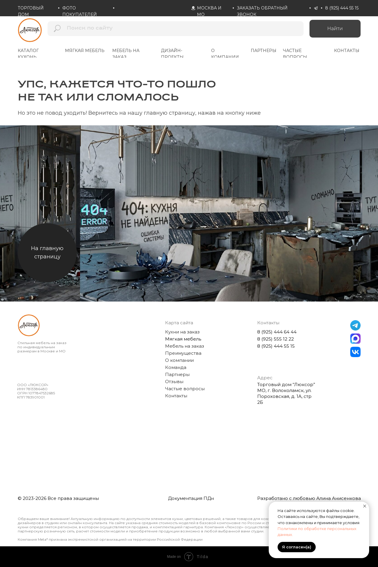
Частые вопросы (185, 388)
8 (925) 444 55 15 (342, 8)
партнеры (263, 50)
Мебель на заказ (184, 346)
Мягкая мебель (183, 339)
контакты (346, 50)
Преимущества (183, 353)
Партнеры (177, 374)
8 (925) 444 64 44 (276, 332)
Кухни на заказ (182, 332)
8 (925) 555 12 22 (275, 339)
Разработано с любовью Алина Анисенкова (309, 498)
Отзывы (174, 381)
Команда (175, 367)
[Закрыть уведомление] (365, 506)
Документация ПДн (191, 498)
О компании (179, 360)
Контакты (176, 395)
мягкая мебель (85, 50)
